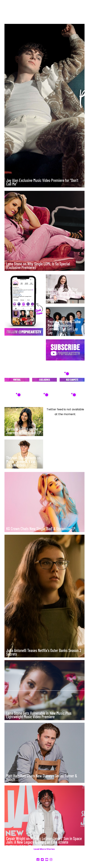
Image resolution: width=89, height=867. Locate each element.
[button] (83, 10)
